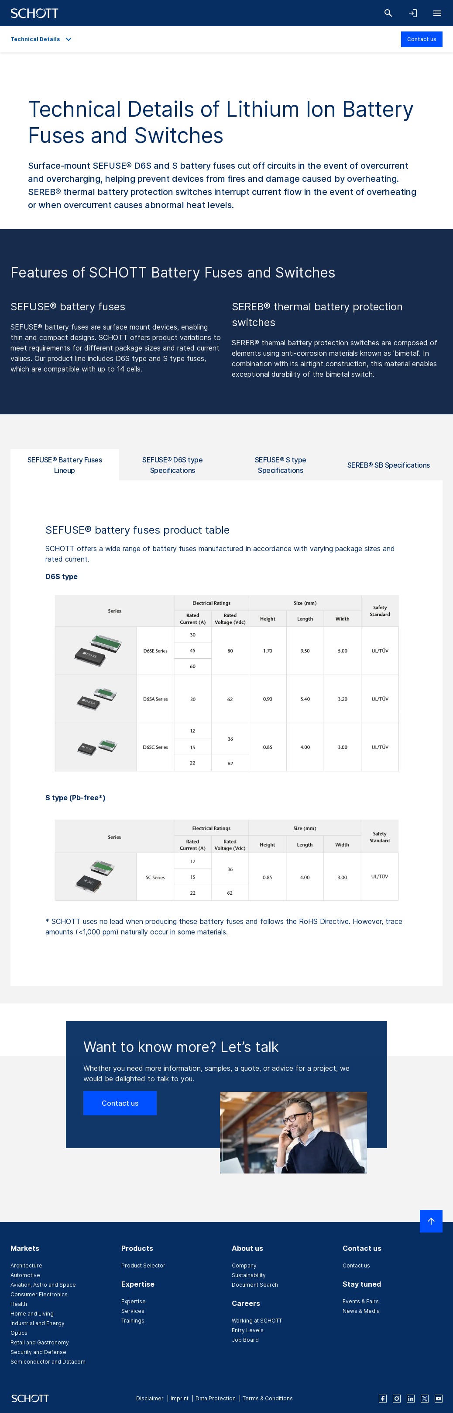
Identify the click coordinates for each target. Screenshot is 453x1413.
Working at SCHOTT (257, 1320)
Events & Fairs (361, 1301)
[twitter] (425, 1399)
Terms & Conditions (268, 1398)
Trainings (132, 1320)
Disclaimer (150, 1398)
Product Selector (143, 1265)
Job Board (245, 1340)
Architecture (26, 1265)
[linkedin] (411, 1399)
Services (132, 1311)
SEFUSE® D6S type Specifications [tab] (172, 465)
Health (18, 1304)
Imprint (180, 1398)
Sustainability (249, 1275)
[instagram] (397, 1399)
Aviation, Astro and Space (43, 1284)
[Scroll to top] (431, 1221)
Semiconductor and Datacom (48, 1361)
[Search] (388, 13)
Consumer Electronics (39, 1294)
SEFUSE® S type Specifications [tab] (280, 465)
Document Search (255, 1284)
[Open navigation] (437, 13)
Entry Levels (248, 1330)
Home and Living (32, 1313)
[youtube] (439, 1399)
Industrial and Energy (37, 1323)
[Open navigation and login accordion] (413, 13)
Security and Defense (38, 1352)
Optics (18, 1333)
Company (244, 1265)
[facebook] (383, 1399)
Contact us (421, 39)
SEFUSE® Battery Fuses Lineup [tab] (64, 465)
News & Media (361, 1311)
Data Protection (216, 1398)
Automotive (25, 1275)
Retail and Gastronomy (39, 1342)
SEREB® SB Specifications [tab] (388, 465)
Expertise (133, 1301)
